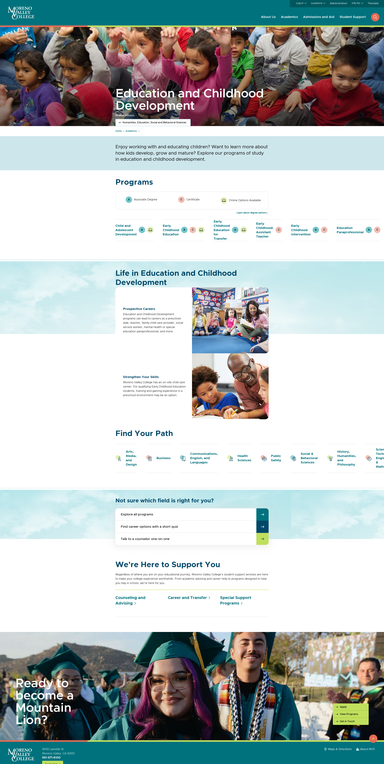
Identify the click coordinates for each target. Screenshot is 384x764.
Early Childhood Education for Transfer (222, 230)
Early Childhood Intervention (301, 230)
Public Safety (276, 458)
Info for (356, 3)
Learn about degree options (251, 213)
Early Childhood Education (171, 230)
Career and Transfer (187, 598)
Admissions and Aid (318, 17)
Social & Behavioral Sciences (309, 458)
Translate (373, 3)
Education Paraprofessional (350, 230)
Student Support (353, 17)
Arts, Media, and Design (131, 458)
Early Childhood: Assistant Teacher (265, 230)
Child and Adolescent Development (126, 230)
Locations (316, 3)
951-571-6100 (51, 757)
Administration (338, 3)
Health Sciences (244, 458)
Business (163, 458)
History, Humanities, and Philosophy (346, 458)
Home (118, 131)
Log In (300, 3)
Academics (289, 17)
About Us (268, 17)
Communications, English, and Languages (204, 458)
